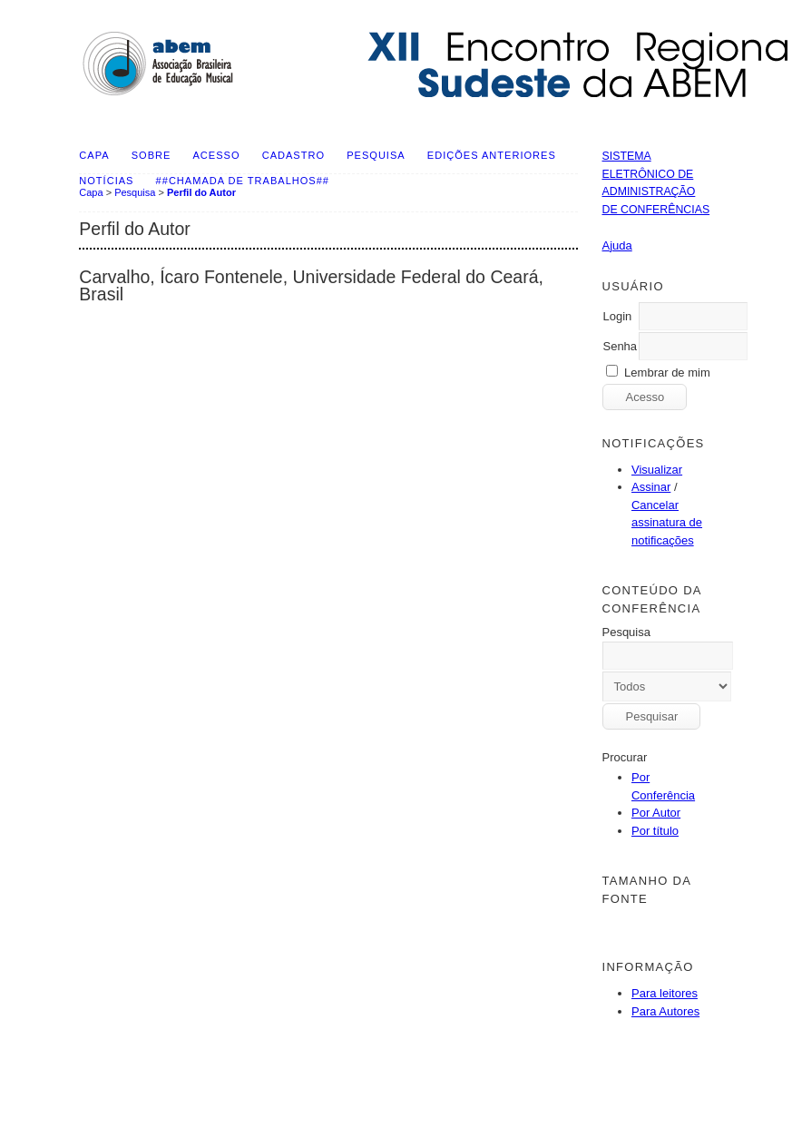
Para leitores (664, 993)
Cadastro (293, 155)
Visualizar (656, 469)
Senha (619, 346)
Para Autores (665, 1011)
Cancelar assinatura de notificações (666, 522)
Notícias (106, 180)
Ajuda (616, 245)
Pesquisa (376, 155)
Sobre (151, 155)
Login (616, 316)
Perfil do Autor (201, 192)
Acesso (216, 155)
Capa (94, 155)
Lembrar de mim (667, 372)
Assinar (650, 487)
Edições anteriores (491, 155)
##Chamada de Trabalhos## (242, 180)
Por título (655, 831)
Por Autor (655, 812)
